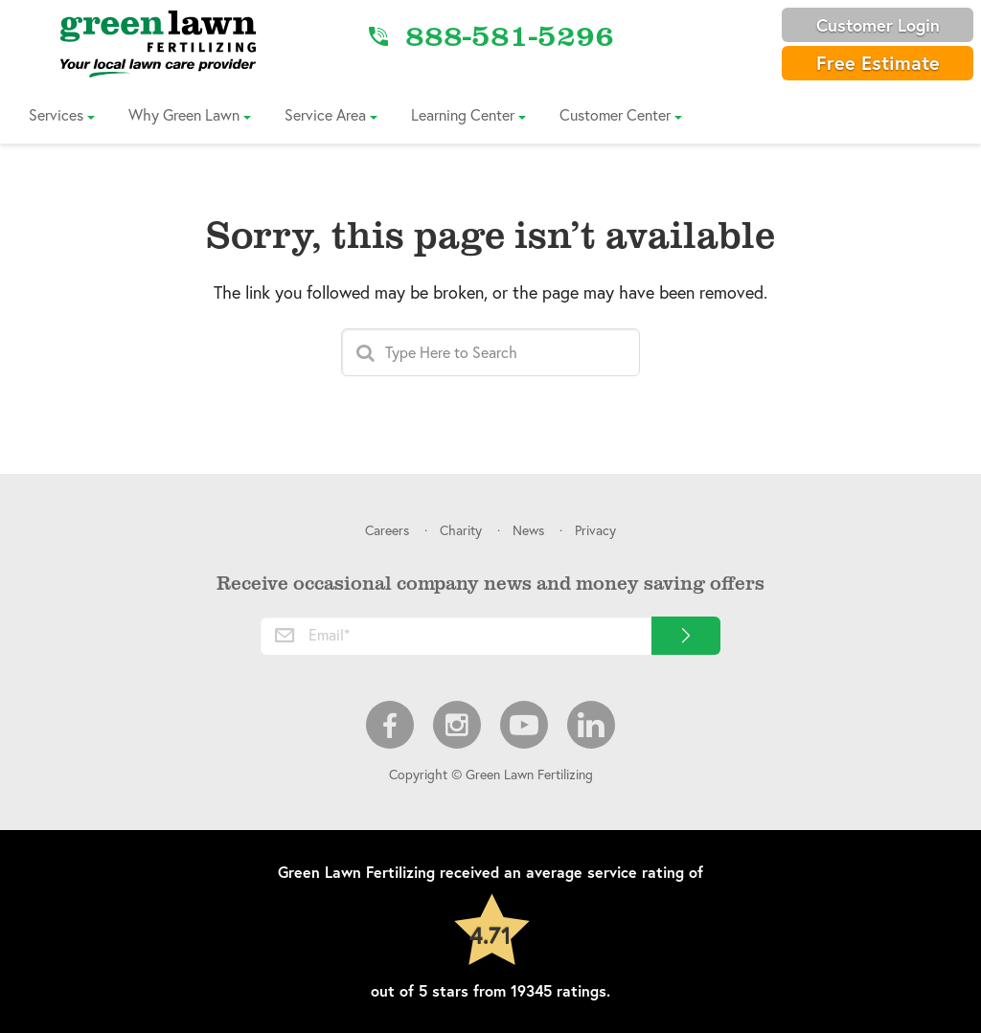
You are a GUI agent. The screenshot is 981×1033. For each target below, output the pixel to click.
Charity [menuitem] (461, 530)
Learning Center (462, 114)
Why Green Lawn (184, 114)
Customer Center (615, 114)
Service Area (325, 114)
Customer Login (878, 24)
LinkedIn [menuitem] (591, 725)
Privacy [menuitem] (595, 530)
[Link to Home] (158, 43)
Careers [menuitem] (387, 530)
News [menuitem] (528, 530)
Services (56, 114)
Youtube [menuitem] (524, 725)
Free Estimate (878, 63)
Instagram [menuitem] (457, 725)
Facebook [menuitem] (390, 725)
